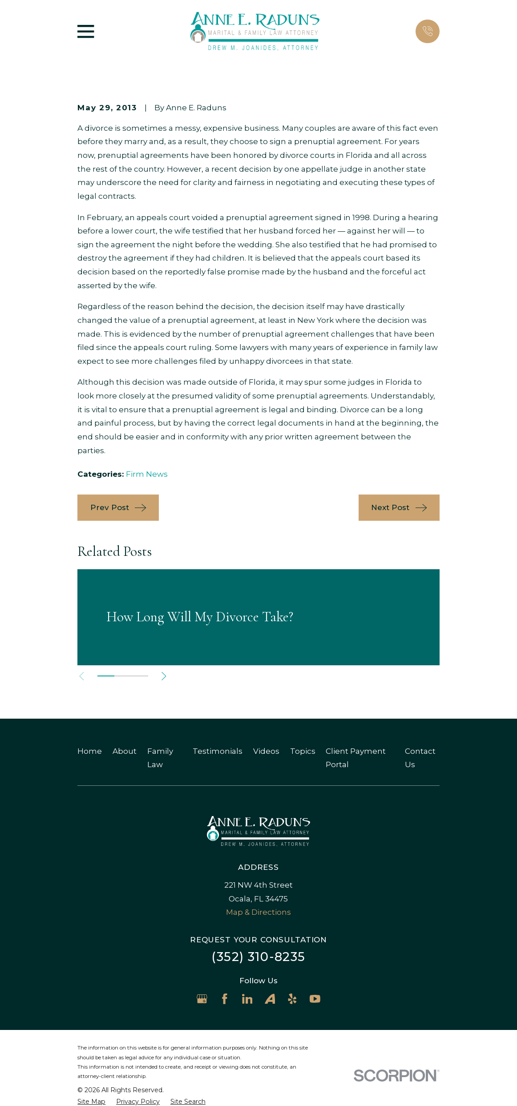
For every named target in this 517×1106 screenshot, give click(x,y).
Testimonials (217, 751)
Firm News (147, 474)
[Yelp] (292, 998)
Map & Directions (258, 912)
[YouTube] (315, 998)
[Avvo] (270, 998)
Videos (266, 751)
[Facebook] (224, 998)
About (125, 751)
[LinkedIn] (247, 998)
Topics (302, 751)
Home (89, 751)
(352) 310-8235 (258, 956)
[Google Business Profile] (202, 998)
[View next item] (164, 676)
